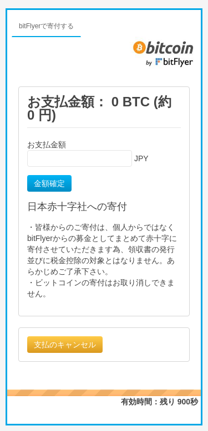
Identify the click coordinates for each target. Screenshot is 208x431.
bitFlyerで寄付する (46, 26)
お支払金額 (46, 144)
